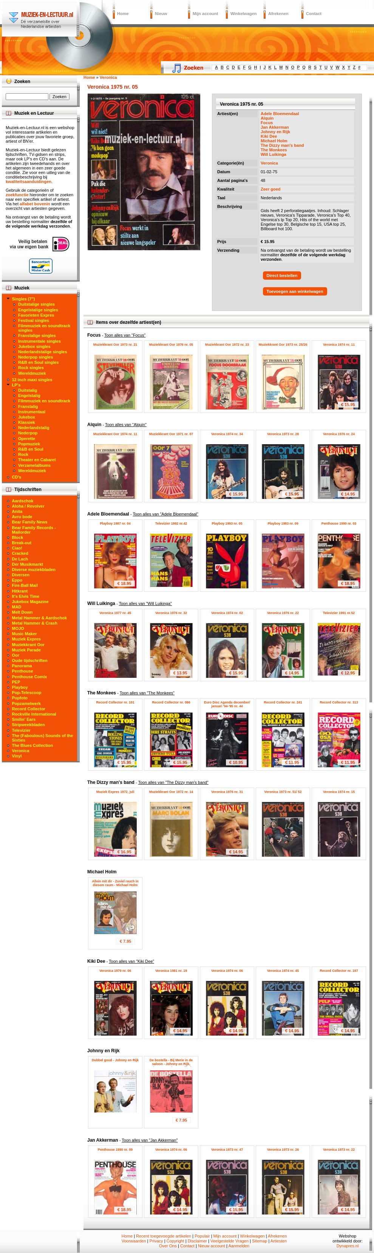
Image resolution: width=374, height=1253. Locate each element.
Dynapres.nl (348, 1246)
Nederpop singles (35, 357)
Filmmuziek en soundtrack (44, 401)
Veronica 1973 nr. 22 (339, 1149)
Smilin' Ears (24, 719)
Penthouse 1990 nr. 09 (115, 1149)
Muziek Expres (26, 639)
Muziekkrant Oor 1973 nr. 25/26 (283, 344)
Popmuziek (29, 444)
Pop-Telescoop (27, 692)
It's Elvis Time (26, 596)
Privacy (156, 1241)
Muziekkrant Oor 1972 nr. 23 (227, 344)
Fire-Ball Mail (25, 585)
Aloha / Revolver (28, 506)
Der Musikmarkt (27, 564)
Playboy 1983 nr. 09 (282, 523)
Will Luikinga (273, 154)
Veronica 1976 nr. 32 (171, 613)
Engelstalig (29, 395)
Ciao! (17, 548)
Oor (16, 655)
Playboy (20, 687)
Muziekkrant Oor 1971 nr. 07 (171, 434)
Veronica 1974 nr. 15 (339, 792)
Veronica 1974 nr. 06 (227, 971)
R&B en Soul (30, 449)
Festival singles (33, 320)
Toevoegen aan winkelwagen (295, 291)
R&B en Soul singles (38, 362)
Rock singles (31, 367)
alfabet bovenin (35, 204)
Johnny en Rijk (275, 131)
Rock (23, 454)
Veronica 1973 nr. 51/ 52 (283, 792)
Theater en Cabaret (37, 459)
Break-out (21, 542)
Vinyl (17, 756)
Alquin (267, 118)
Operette (26, 438)
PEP (16, 682)
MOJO (18, 628)
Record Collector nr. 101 (115, 702)
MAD (17, 607)
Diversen (20, 575)
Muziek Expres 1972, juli (115, 792)
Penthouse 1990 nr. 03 (338, 523)
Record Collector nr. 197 (339, 971)
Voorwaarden (134, 1241)
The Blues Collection (32, 745)
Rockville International (34, 714)
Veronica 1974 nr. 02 (227, 613)
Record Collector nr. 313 (339, 702)
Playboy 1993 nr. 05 (227, 523)
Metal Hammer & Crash (34, 623)
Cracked (20, 553)
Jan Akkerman (275, 127)
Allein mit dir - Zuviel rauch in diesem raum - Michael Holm (115, 883)
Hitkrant (20, 591)
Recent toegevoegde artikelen (163, 1236)
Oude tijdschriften (30, 660)
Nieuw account (211, 1246)
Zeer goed (271, 189)
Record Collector (29, 709)
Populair (202, 1236)
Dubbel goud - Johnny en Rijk (115, 1060)
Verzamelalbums (34, 465)
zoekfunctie (17, 194)
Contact (313, 13)
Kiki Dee (269, 136)
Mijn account (205, 13)
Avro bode (22, 516)
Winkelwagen (243, 13)
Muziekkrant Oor (28, 644)
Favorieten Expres (36, 315)
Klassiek (26, 422)
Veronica (269, 163)
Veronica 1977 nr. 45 (115, 613)
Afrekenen (278, 13)
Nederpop (27, 433)
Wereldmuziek (32, 373)
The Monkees (274, 150)
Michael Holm (274, 141)
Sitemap (259, 1241)
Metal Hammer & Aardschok (39, 618)
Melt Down (22, 612)
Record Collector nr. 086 (171, 702)
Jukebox (26, 417)
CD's (17, 477)
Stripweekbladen (28, 724)
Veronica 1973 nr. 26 (283, 1149)
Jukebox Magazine (30, 601)
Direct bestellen (282, 275)
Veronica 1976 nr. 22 (283, 613)
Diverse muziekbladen (34, 569)
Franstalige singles (37, 335)
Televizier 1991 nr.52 (339, 613)
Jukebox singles (34, 346)
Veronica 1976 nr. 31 (227, 792)
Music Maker (24, 633)
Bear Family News (30, 522)
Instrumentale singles (39, 341)
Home (123, 13)
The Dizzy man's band (282, 145)
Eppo (17, 580)
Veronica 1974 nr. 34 (227, 434)
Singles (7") (23, 299)
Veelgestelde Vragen (229, 1241)
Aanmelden (238, 1246)
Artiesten (278, 1241)
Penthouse (22, 671)
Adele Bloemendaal (280, 113)
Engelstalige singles (38, 310)
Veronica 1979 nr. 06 (115, 971)
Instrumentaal (31, 411)
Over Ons (168, 1246)
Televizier (21, 730)
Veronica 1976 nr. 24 (339, 434)
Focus (267, 122)
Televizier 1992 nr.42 (171, 523)
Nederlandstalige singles (42, 351)
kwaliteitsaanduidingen (28, 181)
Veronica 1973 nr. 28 (283, 434)
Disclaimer (197, 1241)
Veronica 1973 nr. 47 (227, 1149)
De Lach (20, 559)
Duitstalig (27, 390)
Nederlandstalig (33, 427)
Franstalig (28, 406)
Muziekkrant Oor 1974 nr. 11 (115, 434)
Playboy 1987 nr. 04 (115, 523)
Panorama (22, 665)
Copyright (175, 1241)
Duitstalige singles (36, 304)
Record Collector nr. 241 (283, 702)
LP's (16, 385)
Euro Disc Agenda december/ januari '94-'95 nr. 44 (227, 704)
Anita (17, 511)
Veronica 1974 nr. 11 (339, 344)
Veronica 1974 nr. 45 (283, 971)
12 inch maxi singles (32, 379)
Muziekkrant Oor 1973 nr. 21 (115, 344)
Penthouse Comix (29, 676)
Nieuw (161, 13)
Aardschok (23, 501)
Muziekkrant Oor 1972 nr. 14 (171, 792)
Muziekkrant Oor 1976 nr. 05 (171, 344)
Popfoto (20, 698)
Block (17, 537)
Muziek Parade (26, 650)
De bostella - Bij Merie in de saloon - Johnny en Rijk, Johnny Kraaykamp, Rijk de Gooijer (171, 1065)
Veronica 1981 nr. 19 (171, 971)
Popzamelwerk (26, 703)
